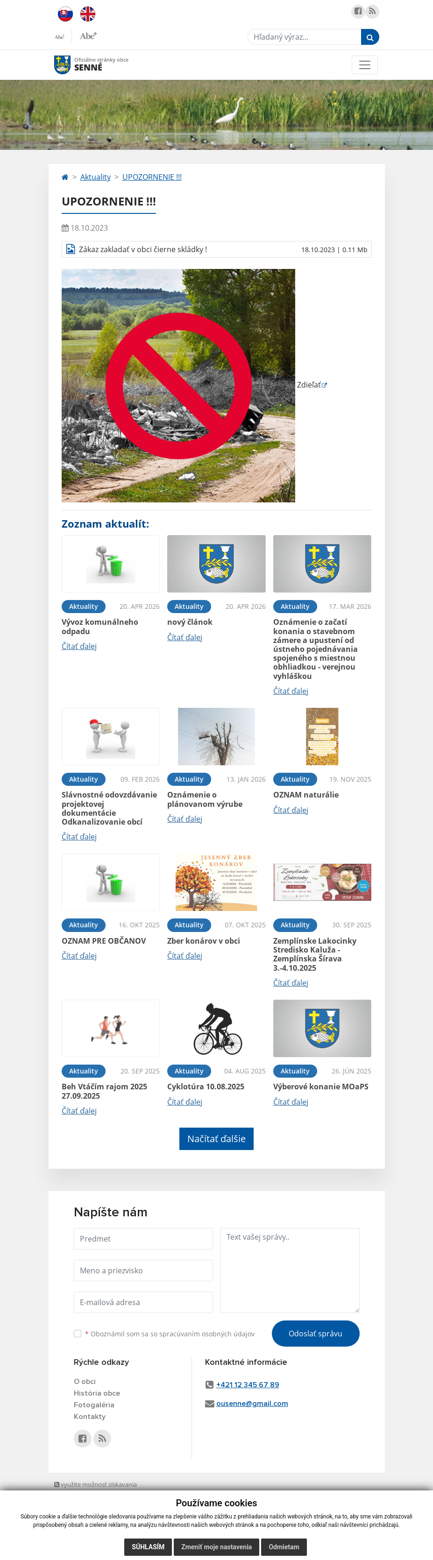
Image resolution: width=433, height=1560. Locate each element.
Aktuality (95, 177)
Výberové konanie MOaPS (321, 1086)
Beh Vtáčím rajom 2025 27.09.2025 (104, 1091)
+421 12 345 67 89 (247, 1385)
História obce (97, 1393)
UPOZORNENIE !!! (152, 177)
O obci (85, 1381)
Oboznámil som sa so (170, 1333)
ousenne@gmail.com (252, 1403)
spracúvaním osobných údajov (207, 1333)
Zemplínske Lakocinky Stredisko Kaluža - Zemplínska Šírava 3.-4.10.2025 (314, 954)
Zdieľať (191, 385)
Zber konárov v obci (203, 941)
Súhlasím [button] (148, 1547)
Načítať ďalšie (216, 1138)
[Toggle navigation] (365, 65)
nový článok (190, 622)
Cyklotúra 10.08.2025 (205, 1086)
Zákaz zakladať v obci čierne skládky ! (143, 249)
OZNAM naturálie (306, 795)
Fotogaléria (94, 1405)
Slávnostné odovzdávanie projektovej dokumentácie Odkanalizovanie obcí (109, 808)
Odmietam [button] (284, 1547)
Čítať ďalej (79, 646)
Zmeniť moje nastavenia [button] (216, 1547)
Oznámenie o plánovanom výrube (204, 799)
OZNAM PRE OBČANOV (104, 941)
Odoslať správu (315, 1333)
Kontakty (90, 1416)
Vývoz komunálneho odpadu (100, 626)
